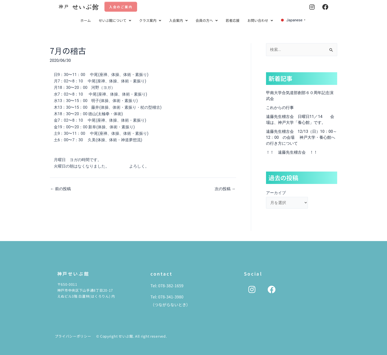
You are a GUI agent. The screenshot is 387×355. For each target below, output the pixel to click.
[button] (115, 20)
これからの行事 (280, 107)
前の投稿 (60, 189)
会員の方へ (207, 20)
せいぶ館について (115, 20)
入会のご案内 (121, 6)
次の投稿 (225, 189)
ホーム (85, 20)
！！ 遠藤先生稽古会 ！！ (292, 152)
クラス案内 (150, 20)
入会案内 (178, 20)
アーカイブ (276, 192)
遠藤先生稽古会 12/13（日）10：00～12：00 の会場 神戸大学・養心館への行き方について (301, 137)
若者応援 (232, 20)
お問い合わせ (260, 20)
